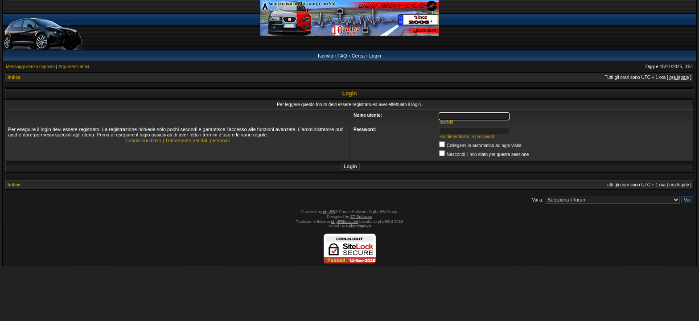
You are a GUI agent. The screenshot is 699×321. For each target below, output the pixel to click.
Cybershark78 (358, 226)
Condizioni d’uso (143, 140)
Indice (14, 77)
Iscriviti (325, 55)
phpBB (329, 212)
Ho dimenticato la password (467, 136)
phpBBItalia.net (344, 221)
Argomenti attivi (73, 66)
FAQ (342, 55)
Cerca (358, 55)
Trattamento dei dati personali (197, 140)
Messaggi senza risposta (30, 66)
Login (375, 55)
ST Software (361, 216)
